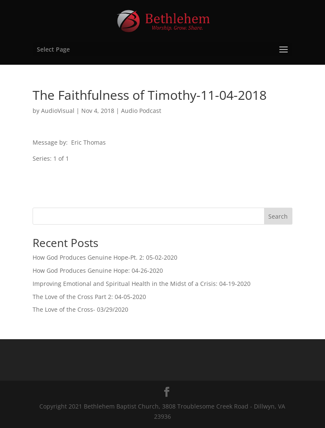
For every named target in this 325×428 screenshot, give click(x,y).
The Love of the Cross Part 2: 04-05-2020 (89, 297)
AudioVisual (57, 111)
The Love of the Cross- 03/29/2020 (80, 309)
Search (278, 216)
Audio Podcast (141, 111)
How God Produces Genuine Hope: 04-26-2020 (98, 270)
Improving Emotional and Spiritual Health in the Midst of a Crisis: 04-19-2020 (142, 284)
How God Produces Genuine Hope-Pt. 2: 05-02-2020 (105, 257)
